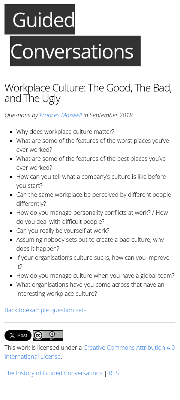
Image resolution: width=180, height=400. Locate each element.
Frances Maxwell (60, 115)
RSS (114, 373)
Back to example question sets (45, 310)
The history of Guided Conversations (53, 373)
